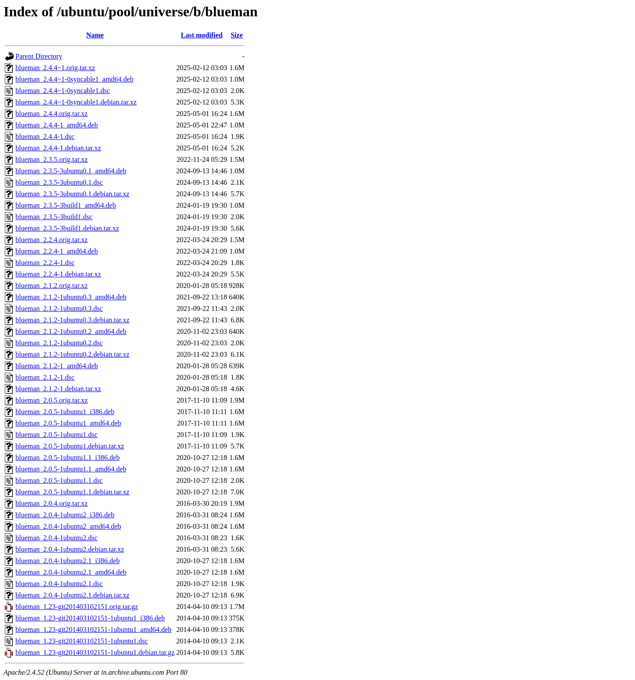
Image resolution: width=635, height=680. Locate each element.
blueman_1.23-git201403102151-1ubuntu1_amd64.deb (93, 629)
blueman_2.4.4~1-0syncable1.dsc (62, 90)
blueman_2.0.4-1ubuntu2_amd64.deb (68, 526)
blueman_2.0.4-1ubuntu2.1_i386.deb (67, 560)
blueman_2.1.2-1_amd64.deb (56, 366)
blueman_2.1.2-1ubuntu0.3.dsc (59, 308)
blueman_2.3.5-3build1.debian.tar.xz (67, 228)
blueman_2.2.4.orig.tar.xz (51, 239)
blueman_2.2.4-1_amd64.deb (56, 251)
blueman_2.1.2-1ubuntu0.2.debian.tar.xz (72, 354)
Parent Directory (38, 56)
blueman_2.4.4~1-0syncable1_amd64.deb (74, 79)
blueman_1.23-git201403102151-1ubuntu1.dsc (81, 641)
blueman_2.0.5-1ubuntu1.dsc (56, 434)
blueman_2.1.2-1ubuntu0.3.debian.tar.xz (72, 320)
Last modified (202, 35)
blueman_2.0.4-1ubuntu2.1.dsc (59, 583)
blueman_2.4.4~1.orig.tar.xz (55, 67)
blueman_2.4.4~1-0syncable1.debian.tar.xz (76, 102)
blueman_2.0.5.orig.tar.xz (51, 400)
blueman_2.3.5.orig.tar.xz (51, 159)
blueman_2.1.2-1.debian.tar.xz (58, 388)
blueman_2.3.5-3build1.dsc (54, 216)
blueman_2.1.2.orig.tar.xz (51, 285)
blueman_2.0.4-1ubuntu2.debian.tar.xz (69, 549)
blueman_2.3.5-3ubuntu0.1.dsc (59, 182)
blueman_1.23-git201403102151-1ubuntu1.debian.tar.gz (95, 652)
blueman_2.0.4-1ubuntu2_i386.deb (64, 515)
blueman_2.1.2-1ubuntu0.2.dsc (59, 343)
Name (95, 35)
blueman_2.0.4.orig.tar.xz (51, 503)
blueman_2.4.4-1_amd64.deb (56, 125)
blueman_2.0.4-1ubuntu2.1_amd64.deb (71, 572)
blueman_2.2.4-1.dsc (45, 262)
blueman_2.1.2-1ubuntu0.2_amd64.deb (71, 331)
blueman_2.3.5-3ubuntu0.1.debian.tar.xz (72, 194)
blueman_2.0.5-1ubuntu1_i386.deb (64, 411)
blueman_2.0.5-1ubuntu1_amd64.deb (68, 423)
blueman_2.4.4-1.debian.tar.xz (58, 148)
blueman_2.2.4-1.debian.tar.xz (58, 274)
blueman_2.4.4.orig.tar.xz (51, 113)
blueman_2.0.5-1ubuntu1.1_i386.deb (67, 457)
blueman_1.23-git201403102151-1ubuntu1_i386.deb (90, 618)
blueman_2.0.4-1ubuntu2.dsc (56, 538)
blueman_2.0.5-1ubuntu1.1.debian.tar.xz (72, 492)
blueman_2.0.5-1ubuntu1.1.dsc (59, 480)
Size (237, 35)
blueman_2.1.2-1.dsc (45, 377)
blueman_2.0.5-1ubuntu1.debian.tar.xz (69, 446)
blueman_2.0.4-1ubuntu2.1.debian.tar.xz (72, 595)
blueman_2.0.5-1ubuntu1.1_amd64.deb (71, 469)
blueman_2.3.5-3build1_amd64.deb (65, 205)
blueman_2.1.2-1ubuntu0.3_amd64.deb (71, 297)
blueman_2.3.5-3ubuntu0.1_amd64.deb (71, 171)
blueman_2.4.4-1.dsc (45, 136)
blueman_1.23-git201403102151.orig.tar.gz (76, 606)
